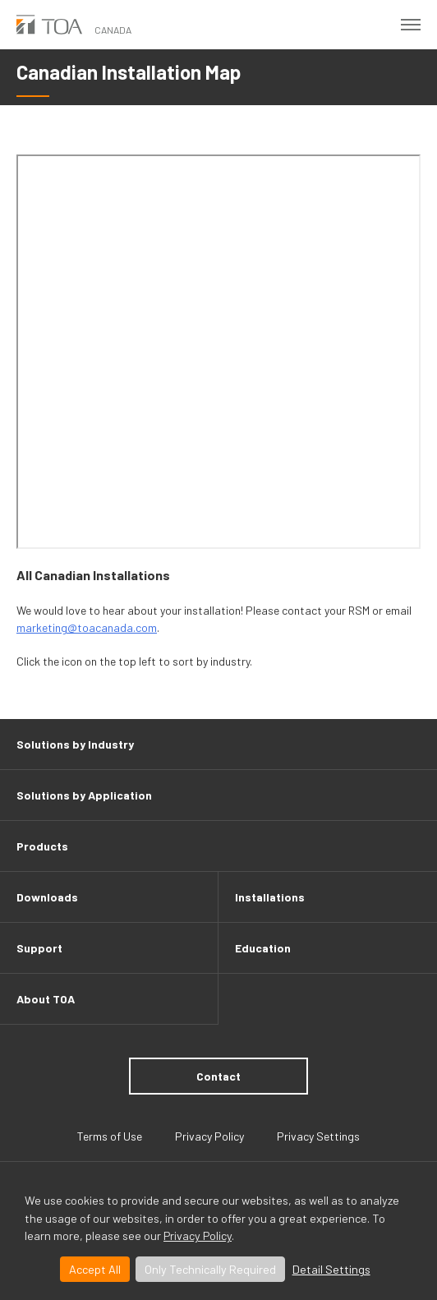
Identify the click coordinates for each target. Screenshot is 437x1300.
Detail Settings (331, 1269)
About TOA (45, 999)
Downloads (47, 897)
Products (42, 846)
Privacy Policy (197, 1235)
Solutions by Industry (75, 744)
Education (263, 948)
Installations (270, 897)
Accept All (95, 1269)
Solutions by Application (84, 795)
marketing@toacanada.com (86, 627)
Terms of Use (109, 1136)
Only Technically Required (210, 1269)
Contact (218, 1076)
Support (39, 948)
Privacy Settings (318, 1136)
